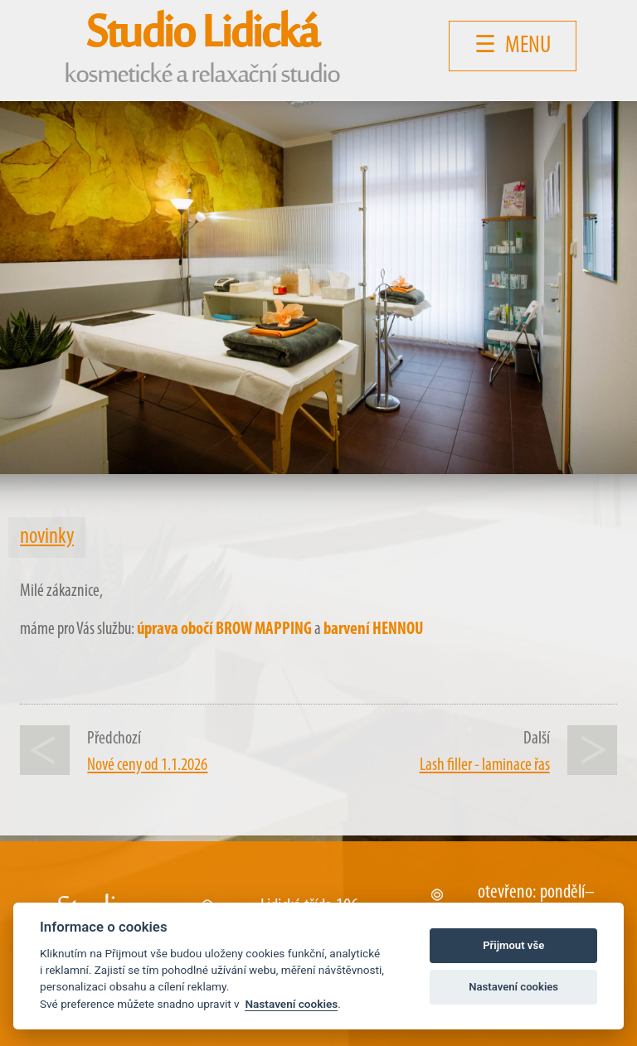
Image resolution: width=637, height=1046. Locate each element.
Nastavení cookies (291, 1003)
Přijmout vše (513, 945)
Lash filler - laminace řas (485, 765)
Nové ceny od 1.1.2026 (147, 765)
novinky (47, 537)
